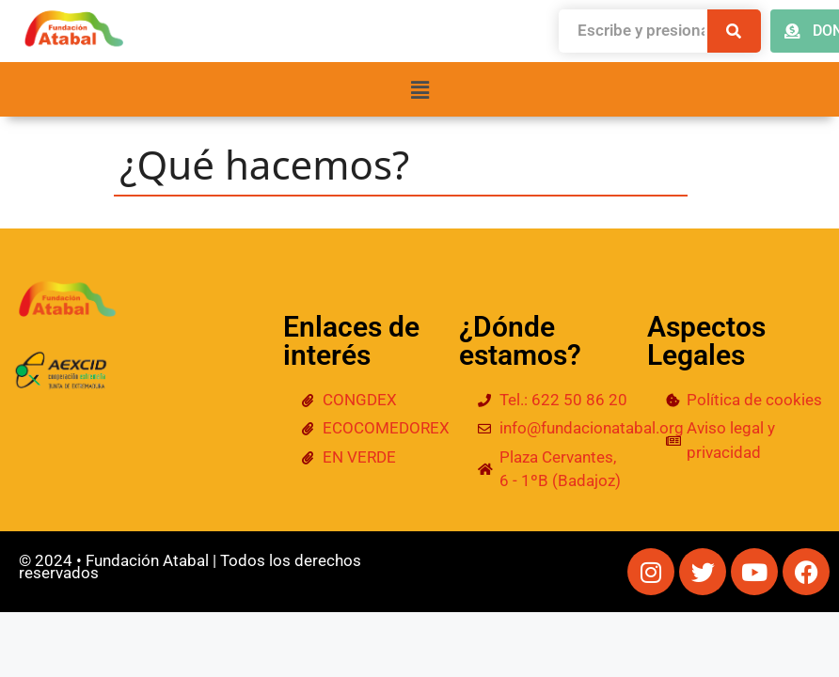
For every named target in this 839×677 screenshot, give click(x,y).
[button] (419, 89)
